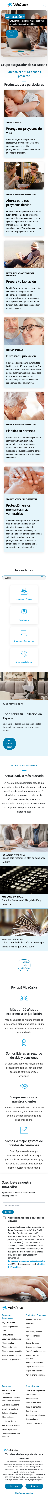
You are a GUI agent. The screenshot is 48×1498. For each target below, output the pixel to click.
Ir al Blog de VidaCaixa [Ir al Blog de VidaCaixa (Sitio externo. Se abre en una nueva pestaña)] (25, 965)
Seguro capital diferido (35, 1367)
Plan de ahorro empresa (35, 1375)
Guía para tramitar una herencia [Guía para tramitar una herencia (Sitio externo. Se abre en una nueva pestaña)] (11, 1435)
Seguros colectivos (33, 1347)
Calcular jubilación (9, 1413)
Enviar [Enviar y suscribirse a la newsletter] (8, 1212)
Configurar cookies (24, 1493)
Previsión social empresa (36, 1351)
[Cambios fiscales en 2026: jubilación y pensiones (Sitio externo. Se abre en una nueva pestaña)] (24, 887)
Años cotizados (8, 1417)
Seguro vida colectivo (34, 1371)
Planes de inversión (10, 1347)
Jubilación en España (10, 1405)
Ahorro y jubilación (9, 1429)
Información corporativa (35, 1390)
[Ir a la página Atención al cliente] (24, 657)
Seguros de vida (8, 1322)
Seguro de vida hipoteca (11, 1339)
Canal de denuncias (33, 1403)
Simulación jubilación (10, 1409)
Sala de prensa (31, 1411)
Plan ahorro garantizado (11, 1359)
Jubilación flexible (9, 1421)
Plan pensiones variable (11, 1355)
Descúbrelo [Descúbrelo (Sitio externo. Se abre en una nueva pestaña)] (12, 33)
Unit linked (30, 1323)
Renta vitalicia (7, 1335)
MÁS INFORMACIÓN (22, 1475)
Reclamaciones (32, 1399)
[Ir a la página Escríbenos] (24, 615)
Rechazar (13, 1486)
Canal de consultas (33, 1407)
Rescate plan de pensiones (8, 1392)
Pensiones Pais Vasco (34, 1363)
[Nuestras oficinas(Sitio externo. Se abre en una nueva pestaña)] (24, 594)
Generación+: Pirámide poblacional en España (11, 1399)
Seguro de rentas (32, 1343)
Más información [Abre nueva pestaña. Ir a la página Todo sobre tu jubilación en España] (9, 743)
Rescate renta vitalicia (11, 1425)
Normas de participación (35, 1415)
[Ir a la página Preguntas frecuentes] (24, 636)
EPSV (4, 1331)
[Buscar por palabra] (24, 577)
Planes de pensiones (10, 1327)
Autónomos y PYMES (34, 1319)
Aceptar (34, 1486)
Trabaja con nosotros (34, 1423)
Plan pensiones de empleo (33, 1337)
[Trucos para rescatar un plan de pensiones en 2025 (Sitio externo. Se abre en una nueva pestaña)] (24, 845)
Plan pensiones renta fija (12, 1351)
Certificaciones (32, 1419)
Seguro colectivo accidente (32, 1356)
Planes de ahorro (8, 1343)
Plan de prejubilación (34, 1332)
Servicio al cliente (33, 1395)
